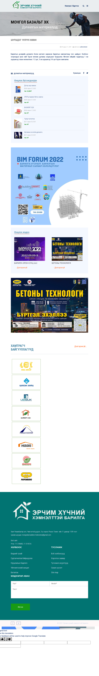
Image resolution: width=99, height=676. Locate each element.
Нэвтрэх (68, 6)
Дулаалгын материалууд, (24, 73)
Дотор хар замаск (30, 85)
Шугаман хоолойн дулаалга (33, 132)
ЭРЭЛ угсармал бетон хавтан (33, 97)
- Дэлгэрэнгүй (21, 268)
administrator (83, 47)
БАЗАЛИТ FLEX (29, 107)
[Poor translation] (8, 639)
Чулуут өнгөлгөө (29, 119)
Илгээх (20, 607)
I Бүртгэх (75, 6)
